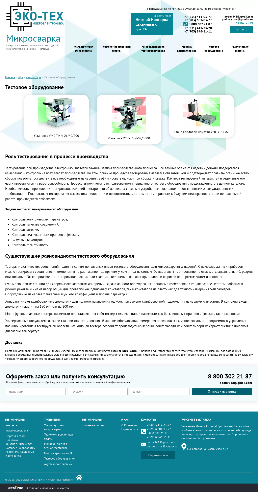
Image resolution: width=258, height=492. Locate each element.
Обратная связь (15, 436)
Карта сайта (13, 456)
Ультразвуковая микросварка (83, 48)
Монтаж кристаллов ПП (186, 48)
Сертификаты (129, 429)
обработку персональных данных (62, 381)
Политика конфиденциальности (19, 442)
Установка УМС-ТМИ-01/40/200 (56, 136)
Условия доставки (17, 430)
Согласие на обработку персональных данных (20, 450)
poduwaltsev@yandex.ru (237, 19)
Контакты (241, 29)
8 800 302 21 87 (197, 24)
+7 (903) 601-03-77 (198, 20)
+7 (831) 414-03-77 (198, 16)
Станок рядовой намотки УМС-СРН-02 (201, 132)
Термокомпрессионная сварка (116, 48)
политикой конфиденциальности (113, 381)
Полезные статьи (93, 425)
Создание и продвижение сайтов (38, 488)
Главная (10, 77)
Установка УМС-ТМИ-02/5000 (129, 138)
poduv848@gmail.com (239, 16)
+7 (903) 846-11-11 (198, 31)
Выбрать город (162, 15)
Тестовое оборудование (213, 48)
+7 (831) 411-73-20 (198, 28)
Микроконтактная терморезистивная (153, 48)
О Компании (129, 425)
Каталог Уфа (33, 77)
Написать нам (244, 22)
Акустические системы (240, 48)
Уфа (20, 77)
